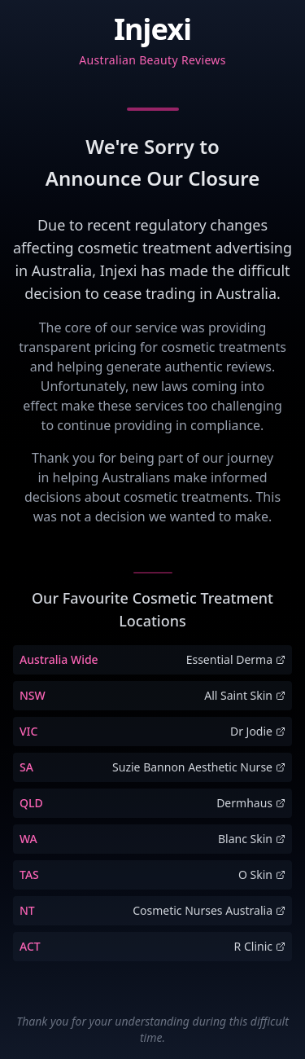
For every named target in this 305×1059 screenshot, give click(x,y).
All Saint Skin (244, 695)
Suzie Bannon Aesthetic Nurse (198, 767)
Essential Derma (235, 659)
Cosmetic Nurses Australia (209, 910)
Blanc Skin (251, 838)
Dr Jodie (257, 731)
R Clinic (259, 946)
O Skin (261, 874)
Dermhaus (250, 803)
